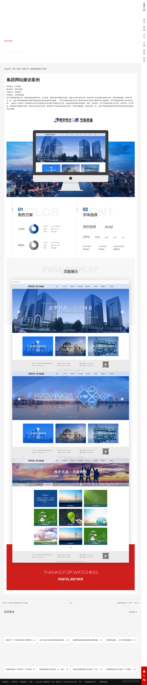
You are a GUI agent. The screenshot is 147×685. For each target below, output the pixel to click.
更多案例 (132, 612)
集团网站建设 (9, 51)
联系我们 (5, 682)
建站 (31, 682)
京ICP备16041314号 (70, 682)
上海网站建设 (102, 682)
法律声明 (14, 682)
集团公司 (25, 69)
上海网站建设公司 (90, 682)
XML (80, 682)
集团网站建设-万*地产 (125, 603)
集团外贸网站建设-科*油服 (18, 603)
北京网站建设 (21, 51)
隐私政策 (23, 682)
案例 (19, 69)
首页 (14, 69)
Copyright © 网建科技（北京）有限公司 (49, 682)
